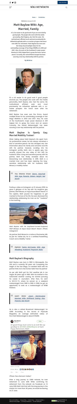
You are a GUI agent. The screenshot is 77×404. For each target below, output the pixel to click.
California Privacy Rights (14, 401)
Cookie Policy (31, 400)
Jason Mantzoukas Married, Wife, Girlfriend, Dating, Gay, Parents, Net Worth (30, 298)
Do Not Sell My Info (37, 401)
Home (34, 17)
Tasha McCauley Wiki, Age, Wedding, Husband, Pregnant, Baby (30, 248)
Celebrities (41, 17)
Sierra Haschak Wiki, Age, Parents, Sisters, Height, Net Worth (30, 176)
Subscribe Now (62, 2)
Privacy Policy (23, 400)
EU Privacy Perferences (26, 401)
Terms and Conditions (14, 400)
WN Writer (29, 60)
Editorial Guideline (40, 400)
